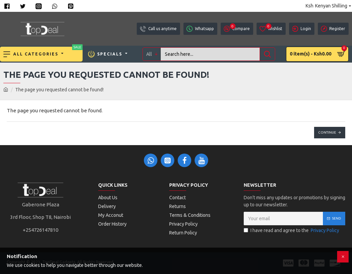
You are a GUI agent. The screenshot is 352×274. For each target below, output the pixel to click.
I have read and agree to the (292, 230)
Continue (327, 132)
